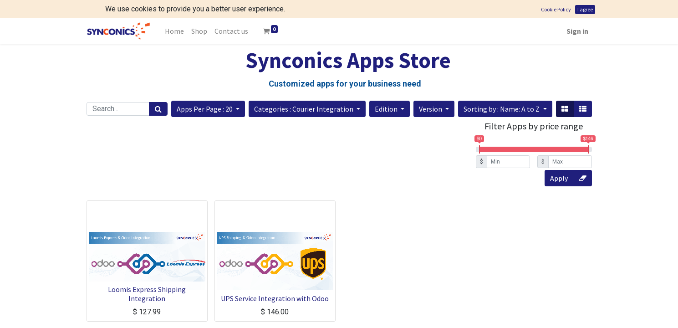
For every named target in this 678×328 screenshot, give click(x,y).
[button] (208, 109)
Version (431, 108)
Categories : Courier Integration (304, 108)
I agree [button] (585, 9)
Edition (387, 108)
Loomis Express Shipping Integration (147, 293)
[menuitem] (174, 31)
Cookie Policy (556, 9)
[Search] (158, 109)
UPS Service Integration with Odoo (275, 298)
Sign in (577, 31)
